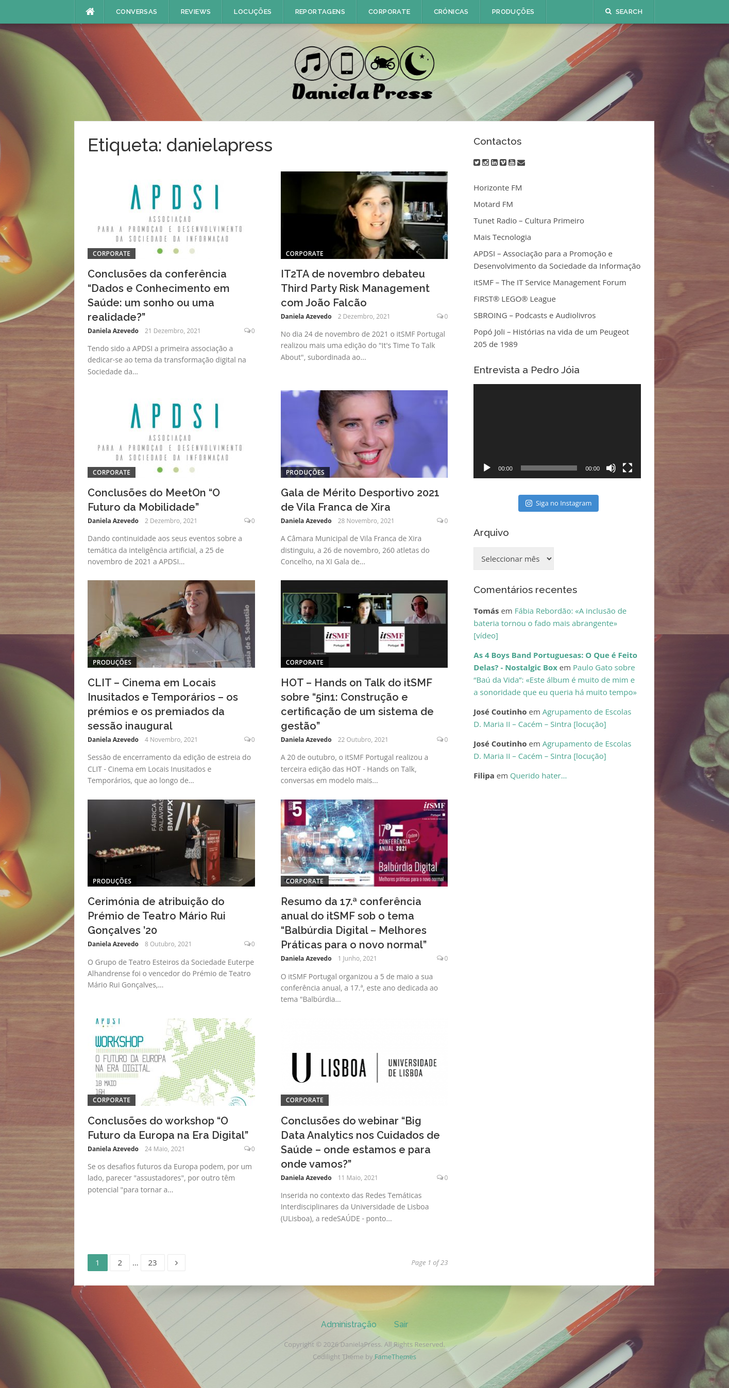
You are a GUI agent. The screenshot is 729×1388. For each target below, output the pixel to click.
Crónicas (451, 11)
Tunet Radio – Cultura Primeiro (528, 220)
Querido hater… (538, 775)
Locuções (253, 11)
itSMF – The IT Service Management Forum (549, 282)
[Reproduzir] (487, 468)
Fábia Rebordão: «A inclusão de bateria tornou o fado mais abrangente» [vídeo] (549, 622)
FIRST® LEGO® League (514, 298)
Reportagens (320, 11)
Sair (401, 1324)
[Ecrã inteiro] (627, 468)
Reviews (196, 11)
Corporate (389, 11)
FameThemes (395, 1356)
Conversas (137, 11)
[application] (557, 431)
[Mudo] (611, 468)
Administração (349, 1324)
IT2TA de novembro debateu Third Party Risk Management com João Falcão (355, 288)
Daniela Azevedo (113, 330)
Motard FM (493, 204)
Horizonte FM (497, 187)
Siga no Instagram (558, 503)
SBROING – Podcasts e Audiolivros (534, 315)
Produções (513, 11)
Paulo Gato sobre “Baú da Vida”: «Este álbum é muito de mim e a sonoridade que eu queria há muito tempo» (555, 679)
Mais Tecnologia (502, 237)
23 (156, 1261)
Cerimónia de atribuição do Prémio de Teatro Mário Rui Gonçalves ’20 (157, 915)
